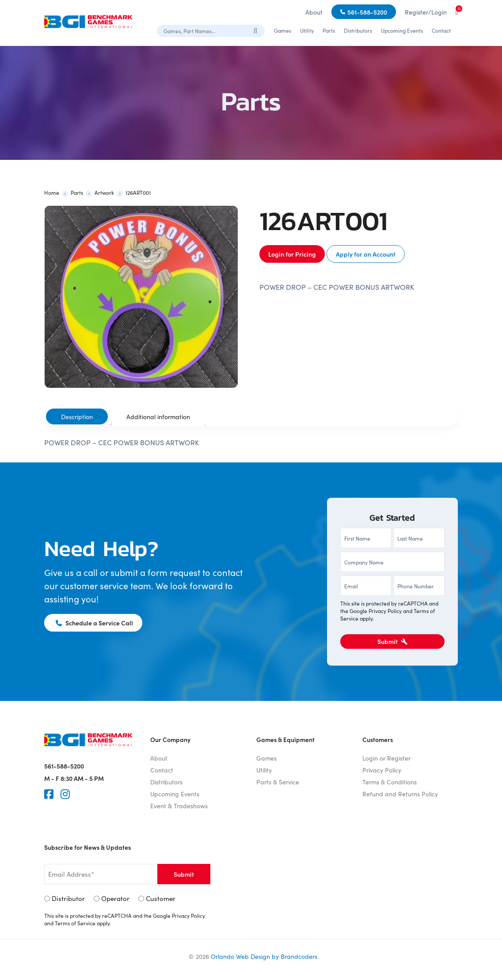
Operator (115, 898)
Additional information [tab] (158, 416)
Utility (307, 30)
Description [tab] (77, 416)
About (314, 12)
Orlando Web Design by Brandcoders (264, 956)
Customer (160, 898)
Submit (392, 641)
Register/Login (426, 12)
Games (282, 30)
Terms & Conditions (389, 781)
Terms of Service (75, 923)
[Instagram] (65, 794)
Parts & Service (277, 781)
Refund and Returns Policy (400, 793)
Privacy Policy (385, 610)
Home (51, 192)
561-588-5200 (367, 12)
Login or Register (386, 757)
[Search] (255, 30)
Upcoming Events (402, 30)
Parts (329, 30)
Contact (441, 30)
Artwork (104, 192)
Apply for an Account (366, 254)
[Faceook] (48, 794)
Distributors (358, 30)
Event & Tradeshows (179, 805)
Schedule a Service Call (94, 622)
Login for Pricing (292, 254)
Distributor (68, 898)
